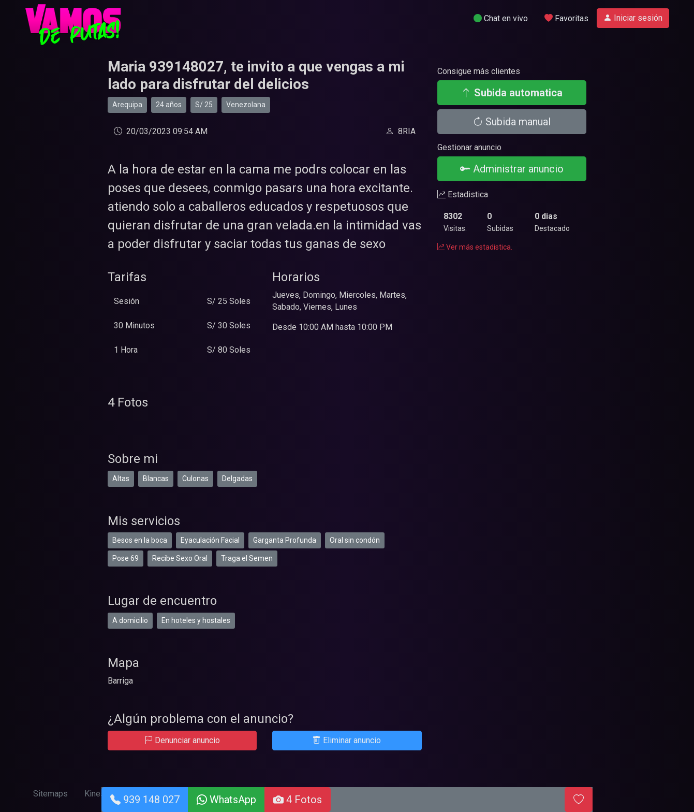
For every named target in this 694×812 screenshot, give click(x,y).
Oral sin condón (355, 540)
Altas (120, 478)
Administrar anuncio (512, 169)
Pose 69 (125, 558)
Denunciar (182, 740)
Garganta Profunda (284, 540)
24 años (169, 104)
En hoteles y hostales (195, 620)
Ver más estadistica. (474, 247)
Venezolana (245, 104)
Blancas (156, 478)
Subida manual (511, 121)
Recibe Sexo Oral (180, 558)
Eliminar (347, 740)
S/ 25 (204, 104)
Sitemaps (50, 794)
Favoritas (566, 18)
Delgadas (237, 478)
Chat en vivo (501, 18)
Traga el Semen (247, 558)
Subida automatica (512, 92)
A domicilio (130, 620)
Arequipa (127, 104)
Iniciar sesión (632, 18)
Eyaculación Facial (210, 540)
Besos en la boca (139, 540)
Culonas (195, 478)
